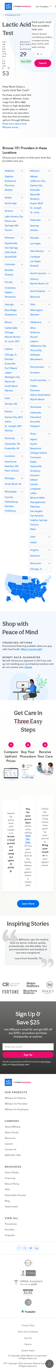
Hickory (34, 279)
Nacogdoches (37, 502)
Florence (9, 185)
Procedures (11, 1223)
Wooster (34, 314)
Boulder (9, 270)
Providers (10, 1229)
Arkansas (9, 237)
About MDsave (13, 1126)
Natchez (9, 506)
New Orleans (12, 470)
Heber (33, 542)
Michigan (10, 478)
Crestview (10, 287)
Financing (10, 1178)
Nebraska (35, 220)
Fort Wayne (11, 368)
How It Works (12, 1172)
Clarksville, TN (12, 443)
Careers (9, 1143)
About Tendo (12, 1132)
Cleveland (35, 417)
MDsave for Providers (16, 1103)
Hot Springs (11, 247)
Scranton (35, 372)
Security (28, 1338)
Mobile (9, 189)
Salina (8, 421)
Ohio (33, 304)
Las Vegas (35, 243)
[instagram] (24, 1248)
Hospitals (10, 1235)
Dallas (33, 461)
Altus (33, 327)
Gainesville (36, 466)
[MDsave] (18, 6)
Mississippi (11, 491)
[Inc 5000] (50, 984)
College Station (38, 452)
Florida (8, 282)
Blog (7, 1200)
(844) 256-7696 (28, 839)
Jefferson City (37, 181)
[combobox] (44, 54)
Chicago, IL (11, 354)
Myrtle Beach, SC (39, 283)
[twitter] (30, 1248)
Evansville (10, 363)
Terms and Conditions (28, 1331)
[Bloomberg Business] (30, 991)
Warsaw (9, 390)
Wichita (9, 430)
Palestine (35, 506)
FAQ (7, 1189)
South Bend (11, 386)
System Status (28, 1350)
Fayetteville (11, 243)
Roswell (34, 265)
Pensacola (10, 296)
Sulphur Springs (38, 520)
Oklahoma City (38, 345)
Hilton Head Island (40, 394)
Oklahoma (35, 322)
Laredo (34, 484)
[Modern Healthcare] (33, 984)
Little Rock (10, 252)
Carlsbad (35, 256)
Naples (8, 292)
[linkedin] (36, 1248)
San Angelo (36, 511)
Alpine (33, 439)
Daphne (9, 176)
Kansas (8, 411)
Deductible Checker (15, 1195)
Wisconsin (35, 563)
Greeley (9, 274)
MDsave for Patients (15, 1098)
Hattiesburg (11, 501)
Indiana (9, 349)
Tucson (8, 230)
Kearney (34, 225)
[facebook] (19, 1248)
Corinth (9, 497)
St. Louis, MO (12, 341)
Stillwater (35, 354)
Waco (33, 529)
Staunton (35, 555)
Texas (33, 433)
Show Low (10, 221)
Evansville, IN (12, 448)
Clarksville (35, 412)
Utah (32, 536)
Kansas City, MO (13, 417)
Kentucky (10, 438)
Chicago (9, 332)
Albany (34, 176)
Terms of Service (17, 1064)
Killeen (33, 479)
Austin (33, 443)
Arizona (9, 210)
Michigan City (12, 377)
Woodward (36, 359)
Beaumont (35, 448)
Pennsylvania (37, 366)
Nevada (34, 237)
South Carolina (38, 380)
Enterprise (10, 181)
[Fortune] (10, 991)
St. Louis (34, 212)
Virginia (34, 550)
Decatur (9, 359)
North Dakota (37, 291)
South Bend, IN (13, 484)
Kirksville (35, 189)
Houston (35, 475)
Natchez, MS (12, 466)
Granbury (35, 470)
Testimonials (11, 1206)
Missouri (34, 170)
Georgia (9, 304)
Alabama (9, 170)
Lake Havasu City (14, 216)
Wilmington (36, 310)
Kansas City (36, 185)
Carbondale (11, 327)
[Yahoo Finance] (48, 991)
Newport (35, 426)
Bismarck (35, 296)
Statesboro (11, 314)
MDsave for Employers (17, 1109)
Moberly (34, 198)
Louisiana (10, 456)
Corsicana (35, 457)
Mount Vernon (12, 336)
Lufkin (33, 493)
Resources (10, 1138)
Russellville (11, 256)
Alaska (8, 197)
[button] (13, 170)
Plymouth (10, 381)
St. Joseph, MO (13, 426)
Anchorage (11, 203)
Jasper (8, 372)
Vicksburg (10, 510)
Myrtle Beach (37, 399)
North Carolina (38, 273)
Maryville (35, 194)
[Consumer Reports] (11, 984)
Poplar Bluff (36, 203)
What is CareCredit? (31, 649)
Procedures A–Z (11, 15)
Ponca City (36, 350)
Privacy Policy (28, 1325)
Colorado (10, 264)
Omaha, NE (11, 403)
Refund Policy (12, 1183)
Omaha (34, 230)
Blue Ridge (11, 310)
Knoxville (35, 421)
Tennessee (35, 407)
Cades (33, 385)
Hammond (10, 461)
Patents (28, 1344)
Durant (34, 336)
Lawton (34, 341)
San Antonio (36, 515)
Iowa (7, 398)
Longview (35, 488)
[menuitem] (43, 6)
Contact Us (10, 1149)
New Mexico (37, 251)
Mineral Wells (37, 497)
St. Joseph (36, 207)
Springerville (12, 225)
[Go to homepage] (18, 1082)
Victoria (34, 524)
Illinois (8, 322)
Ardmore (35, 332)
